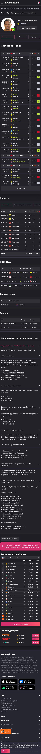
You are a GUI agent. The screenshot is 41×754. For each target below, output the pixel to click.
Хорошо (5, 751)
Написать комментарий (10, 539)
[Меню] (2, 2)
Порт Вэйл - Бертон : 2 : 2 (12, 516)
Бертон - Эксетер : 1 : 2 (11, 503)
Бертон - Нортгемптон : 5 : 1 (12, 512)
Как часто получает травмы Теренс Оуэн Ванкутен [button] (16, 465)
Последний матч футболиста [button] (12, 430)
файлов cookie (27, 747)
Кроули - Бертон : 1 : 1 (10, 507)
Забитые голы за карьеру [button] (11, 386)
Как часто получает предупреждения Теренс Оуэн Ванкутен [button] (18, 481)
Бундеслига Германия (8, 705)
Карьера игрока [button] (7, 356)
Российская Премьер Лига (9, 709)
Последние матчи (8, 37)
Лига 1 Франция (6, 707)
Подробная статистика (20, 624)
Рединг (5, 375)
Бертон (5, 379)
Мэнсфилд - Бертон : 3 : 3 (12, 498)
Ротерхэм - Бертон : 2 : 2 (11, 501)
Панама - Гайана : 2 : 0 (11, 496)
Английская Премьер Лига (9, 701)
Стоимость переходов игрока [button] (12, 445)
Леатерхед (6, 371)
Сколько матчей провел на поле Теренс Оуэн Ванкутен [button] (18, 408)
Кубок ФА (21, 155)
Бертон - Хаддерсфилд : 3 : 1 (13, 514)
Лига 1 (20, 53)
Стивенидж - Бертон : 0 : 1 (12, 529)
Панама (3, 439)
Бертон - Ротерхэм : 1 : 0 (11, 518)
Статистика (6, 205)
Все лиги (3, 712)
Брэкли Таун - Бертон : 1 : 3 (12, 509)
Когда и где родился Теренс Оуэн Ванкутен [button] (17, 346)
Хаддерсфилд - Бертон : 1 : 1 (13, 505)
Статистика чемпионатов (23, 205)
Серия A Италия (6, 698)
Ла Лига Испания (6, 703)
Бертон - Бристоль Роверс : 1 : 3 (14, 526)
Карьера (21, 37)
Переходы (34, 37)
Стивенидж (7, 377)
